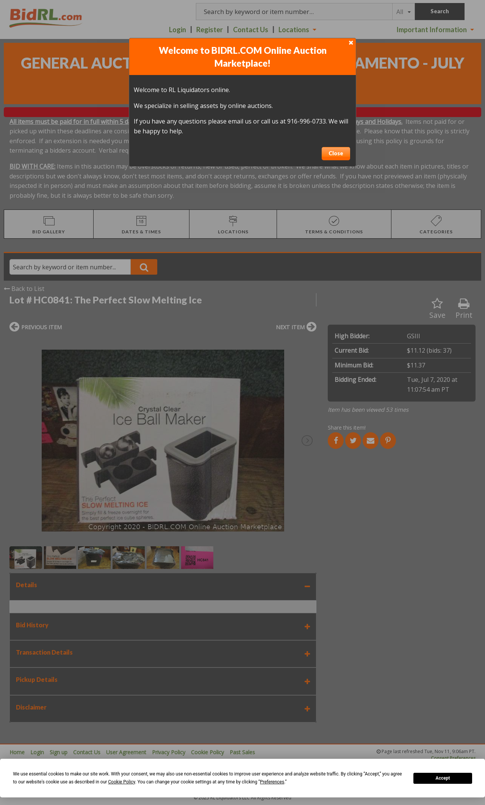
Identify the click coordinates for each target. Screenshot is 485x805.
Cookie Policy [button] (121, 782)
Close (336, 153)
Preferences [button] (272, 782)
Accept (443, 778)
